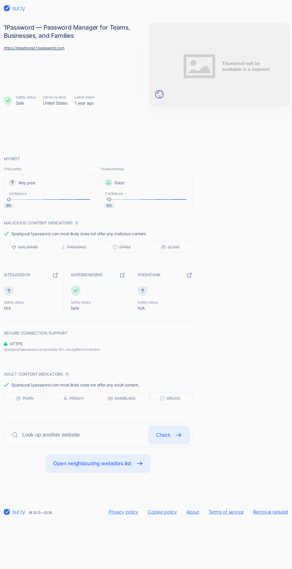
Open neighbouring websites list (98, 463)
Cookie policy (162, 512)
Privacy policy (123, 512)
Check (169, 435)
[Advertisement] (146, 131)
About (192, 512)
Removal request (270, 512)
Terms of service (226, 512)
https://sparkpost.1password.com (34, 47)
